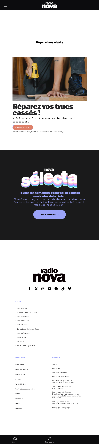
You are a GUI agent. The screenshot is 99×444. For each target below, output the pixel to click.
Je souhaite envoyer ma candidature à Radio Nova (63, 381)
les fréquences (23, 333)
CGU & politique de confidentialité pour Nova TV (65, 403)
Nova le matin (21, 369)
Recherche (49, 440)
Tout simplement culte (25, 389)
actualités (22, 325)
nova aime (21, 337)
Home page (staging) (61, 408)
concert (18, 408)
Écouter (23, 127)
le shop (20, 342)
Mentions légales (59, 372)
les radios (22, 308)
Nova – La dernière (60, 376)
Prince (18, 379)
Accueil (15, 440)
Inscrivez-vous (48, 214)
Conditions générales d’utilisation (61, 387)
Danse (17, 394)
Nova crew (56, 368)
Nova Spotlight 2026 (26, 346)
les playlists (23, 321)
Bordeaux (19, 398)
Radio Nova (20, 374)
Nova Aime (19, 365)
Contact (55, 364)
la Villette (20, 384)
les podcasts (22, 317)
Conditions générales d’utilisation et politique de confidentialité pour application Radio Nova (67, 395)
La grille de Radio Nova (28, 329)
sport (17, 403)
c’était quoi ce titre (27, 312)
